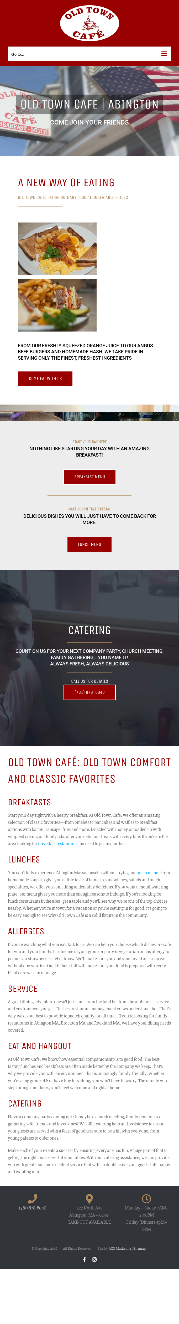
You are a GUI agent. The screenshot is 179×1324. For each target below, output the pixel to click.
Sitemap (140, 1248)
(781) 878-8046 (32, 1208)
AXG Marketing (120, 1248)
